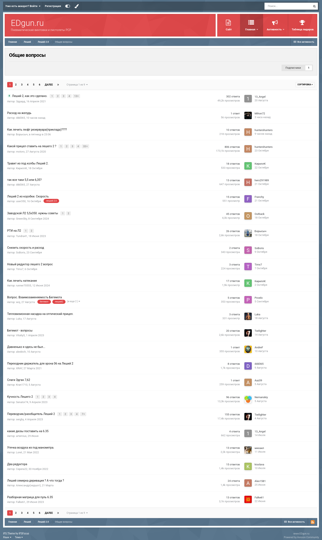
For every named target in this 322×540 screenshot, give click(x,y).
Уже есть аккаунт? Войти (23, 6)
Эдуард (20, 101)
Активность (274, 29)
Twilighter (260, 328)
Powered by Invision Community (301, 533)
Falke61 (20, 498)
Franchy (259, 195)
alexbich (21, 349)
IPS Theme (9, 530)
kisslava (259, 461)
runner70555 (23, 283)
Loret (19, 449)
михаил (259, 444)
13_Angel (260, 96)
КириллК (21, 167)
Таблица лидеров (303, 29)
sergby (20, 416)
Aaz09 (258, 378)
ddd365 (20, 117)
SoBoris (20, 250)
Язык (7, 534)
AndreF (259, 345)
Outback (259, 212)
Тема (19, 534)
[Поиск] (287, 6)
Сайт (229, 29)
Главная (250, 29)
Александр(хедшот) (28, 482)
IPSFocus (24, 530)
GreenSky (21, 217)
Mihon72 (260, 113)
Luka (19, 316)
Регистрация (53, 6)
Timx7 (19, 266)
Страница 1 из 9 (77, 84)
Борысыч (22, 134)
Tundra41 (21, 233)
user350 (21, 200)
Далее (49, 84)
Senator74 (22, 399)
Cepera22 (21, 465)
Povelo (259, 295)
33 (86, 146)
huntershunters (264, 129)
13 (77, 96)
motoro (20, 150)
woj (18, 299)
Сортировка (305, 84)
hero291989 (262, 179)
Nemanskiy (261, 394)
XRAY (19, 366)
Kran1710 (22, 382)
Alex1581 (260, 477)
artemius (21, 432)
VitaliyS (20, 333)
